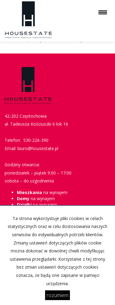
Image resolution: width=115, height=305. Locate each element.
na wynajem (42, 192)
